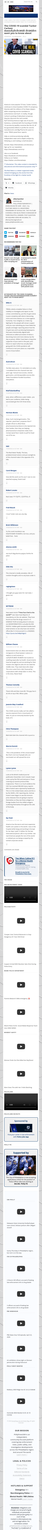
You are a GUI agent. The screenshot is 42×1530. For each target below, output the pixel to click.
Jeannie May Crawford (14, 704)
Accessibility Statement (22, 1475)
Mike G (8, 303)
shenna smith (11, 547)
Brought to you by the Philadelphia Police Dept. (23, 873)
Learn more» (27, 1499)
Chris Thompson (12, 729)
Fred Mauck (10, 508)
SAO (7, 446)
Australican (10, 362)
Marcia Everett (11, 746)
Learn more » (22, 1455)
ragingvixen (10, 586)
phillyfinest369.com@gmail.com (21, 1526)
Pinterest (20, 236)
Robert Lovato (11, 490)
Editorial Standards (21, 1472)
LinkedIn (9, 236)
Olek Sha (9, 567)
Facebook (20, 232)
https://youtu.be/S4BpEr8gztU (16, 633)
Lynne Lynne (11, 768)
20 (23, 36)
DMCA (21, 1479)
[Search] (36, 2)
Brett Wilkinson (12, 525)
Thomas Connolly (12, 685)
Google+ (31, 232)
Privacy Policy (22, 1465)
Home (6, 20)
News (10, 20)
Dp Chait (9, 818)
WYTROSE (9, 606)
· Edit (20, 305)
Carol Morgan (11, 470)
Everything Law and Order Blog (20, 1421)
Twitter (8, 232)
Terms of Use (22, 1468)
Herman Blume (12, 413)
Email (30, 236)
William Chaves (12, 644)
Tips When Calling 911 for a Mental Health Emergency (25, 860)
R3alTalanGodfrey (13, 391)
